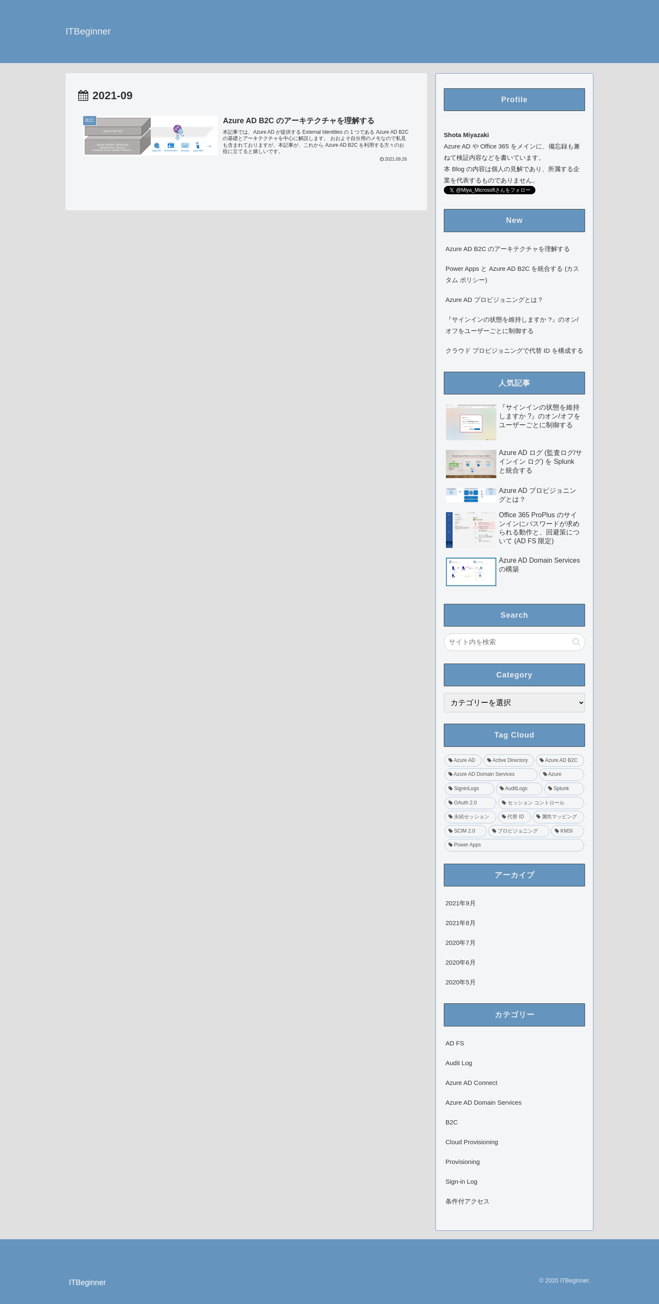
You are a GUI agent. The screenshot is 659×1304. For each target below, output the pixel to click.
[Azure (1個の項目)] (561, 774)
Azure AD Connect (471, 1082)
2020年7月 (460, 942)
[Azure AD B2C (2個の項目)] (560, 760)
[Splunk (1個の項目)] (564, 789)
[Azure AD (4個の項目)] (463, 760)
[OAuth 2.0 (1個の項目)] (470, 803)
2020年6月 (460, 962)
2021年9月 (460, 903)
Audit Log (458, 1062)
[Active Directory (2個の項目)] (508, 760)
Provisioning (462, 1161)
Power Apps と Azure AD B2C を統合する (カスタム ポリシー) (512, 274)
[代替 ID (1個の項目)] (514, 817)
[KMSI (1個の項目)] (567, 831)
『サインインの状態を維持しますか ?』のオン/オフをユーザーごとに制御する (512, 325)
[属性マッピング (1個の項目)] (558, 817)
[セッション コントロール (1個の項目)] (541, 803)
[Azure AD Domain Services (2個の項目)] (491, 774)
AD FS (454, 1043)
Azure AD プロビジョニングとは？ (494, 299)
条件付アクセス (467, 1201)
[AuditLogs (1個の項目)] (519, 789)
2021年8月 (460, 922)
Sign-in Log (461, 1181)
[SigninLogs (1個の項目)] (469, 789)
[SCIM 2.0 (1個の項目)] (466, 831)
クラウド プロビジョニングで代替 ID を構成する (514, 350)
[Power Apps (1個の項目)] (514, 845)
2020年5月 (460, 982)
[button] (576, 642)
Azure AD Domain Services (483, 1102)
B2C (451, 1122)
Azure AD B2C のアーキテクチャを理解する (507, 248)
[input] (514, 642)
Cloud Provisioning (471, 1141)
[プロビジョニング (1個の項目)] (519, 831)
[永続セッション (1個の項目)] (470, 817)
